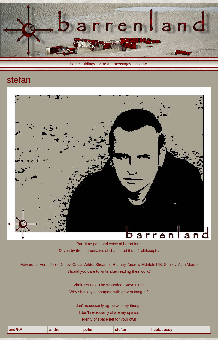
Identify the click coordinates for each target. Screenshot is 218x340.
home (75, 64)
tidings (89, 64)
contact (141, 64)
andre (54, 329)
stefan (120, 329)
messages (122, 64)
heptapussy (161, 329)
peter (88, 329)
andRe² (15, 329)
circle (104, 64)
